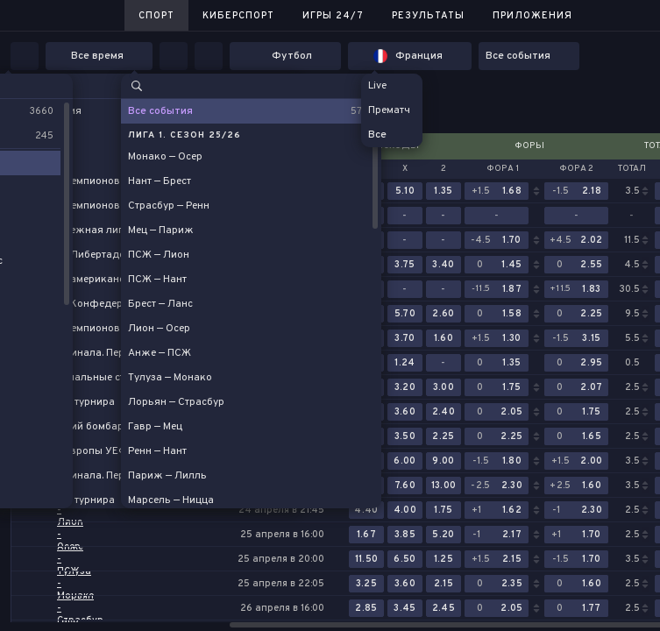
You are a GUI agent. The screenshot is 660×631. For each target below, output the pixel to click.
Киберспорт (238, 16)
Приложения (532, 16)
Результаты (428, 16)
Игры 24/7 (333, 16)
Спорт (156, 16)
